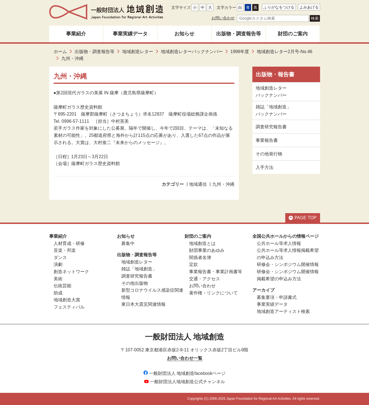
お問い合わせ (223, 18)
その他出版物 (134, 283)
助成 (58, 293)
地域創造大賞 (67, 299)
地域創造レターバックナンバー (192, 51)
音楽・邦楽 (65, 250)
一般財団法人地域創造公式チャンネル (184, 381)
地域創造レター (137, 51)
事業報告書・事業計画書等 (215, 271)
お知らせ (184, 33)
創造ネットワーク (71, 271)
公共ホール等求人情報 (279, 243)
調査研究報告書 (271, 126)
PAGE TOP (302, 217)
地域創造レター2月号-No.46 (284, 51)
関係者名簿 (200, 257)
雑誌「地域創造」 (139, 268)
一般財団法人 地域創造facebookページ (184, 373)
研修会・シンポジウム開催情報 (288, 264)
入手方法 (264, 167)
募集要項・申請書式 (277, 297)
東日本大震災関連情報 (143, 304)
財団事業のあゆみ (206, 250)
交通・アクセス (204, 278)
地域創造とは (202, 243)
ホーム (60, 51)
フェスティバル (69, 307)
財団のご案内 (293, 33)
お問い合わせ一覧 (184, 358)
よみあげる (309, 7)
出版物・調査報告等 (238, 33)
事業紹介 (76, 33)
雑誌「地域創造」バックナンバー (273, 110)
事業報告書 (267, 140)
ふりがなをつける (278, 7)
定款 (193, 264)
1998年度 (240, 51)
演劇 (58, 264)
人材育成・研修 (69, 243)
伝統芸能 (62, 285)
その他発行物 (269, 153)
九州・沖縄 (223, 184)
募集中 (128, 243)
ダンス (60, 257)
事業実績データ (130, 33)
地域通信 (198, 184)
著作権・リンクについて (213, 293)
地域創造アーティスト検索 (283, 311)
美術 (58, 278)
